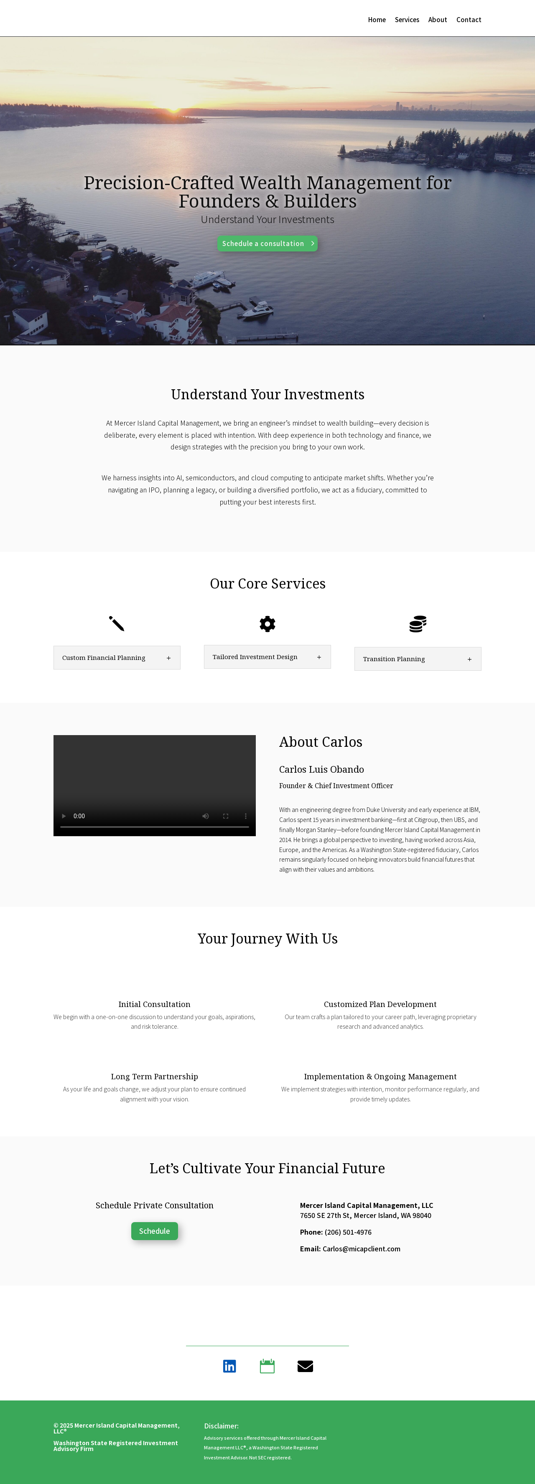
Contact (469, 20)
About (437, 20)
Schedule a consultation (263, 243)
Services (407, 20)
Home (377, 20)
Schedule (154, 1230)
